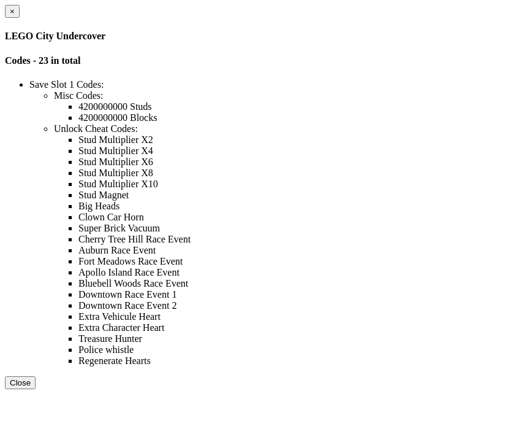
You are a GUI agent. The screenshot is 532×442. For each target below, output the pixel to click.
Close (20, 382)
